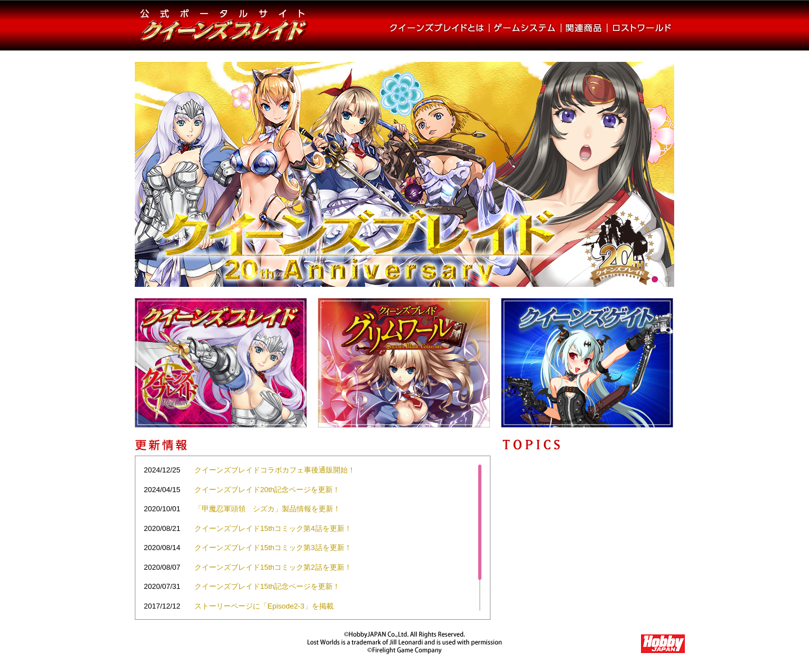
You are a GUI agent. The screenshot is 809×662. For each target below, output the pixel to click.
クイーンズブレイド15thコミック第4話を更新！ (273, 528)
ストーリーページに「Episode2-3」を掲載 (264, 606)
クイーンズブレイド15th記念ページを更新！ (267, 586)
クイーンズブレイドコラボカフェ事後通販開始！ (274, 470)
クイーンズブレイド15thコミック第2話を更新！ (273, 567)
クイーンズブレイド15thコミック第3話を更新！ (273, 547)
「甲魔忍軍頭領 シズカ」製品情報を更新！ (267, 509)
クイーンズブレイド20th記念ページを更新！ (267, 489)
